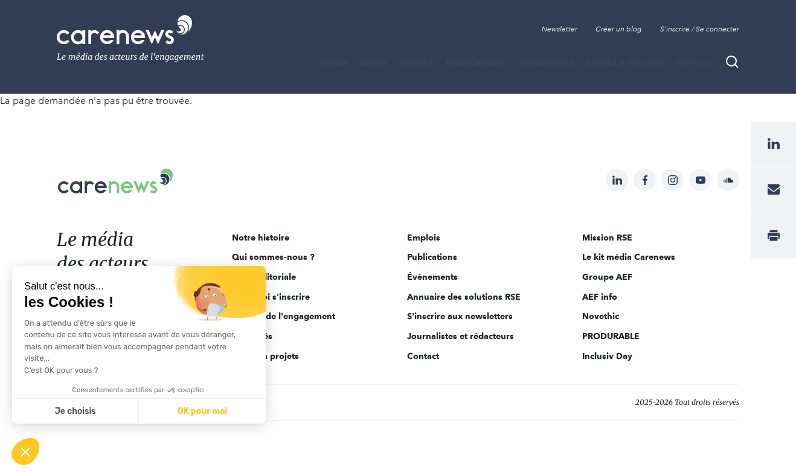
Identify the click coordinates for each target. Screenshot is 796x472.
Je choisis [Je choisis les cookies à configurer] (75, 411)
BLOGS (373, 63)
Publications (475, 63)
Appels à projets (625, 63)
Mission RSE (607, 237)
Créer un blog (618, 29)
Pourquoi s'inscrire (271, 297)
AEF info (599, 297)
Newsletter (559, 29)
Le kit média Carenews (628, 257)
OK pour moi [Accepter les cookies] (203, 411)
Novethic (600, 316)
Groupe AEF (607, 277)
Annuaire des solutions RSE (464, 297)
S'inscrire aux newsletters (460, 316)
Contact (423, 356)
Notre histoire (260, 237)
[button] (25, 451)
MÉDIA (334, 63)
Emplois (694, 63)
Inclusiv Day (607, 356)
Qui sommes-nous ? (273, 257)
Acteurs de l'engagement (283, 316)
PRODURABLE (611, 336)
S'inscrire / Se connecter (699, 29)
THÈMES (416, 63)
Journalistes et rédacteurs (460, 336)
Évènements (546, 63)
